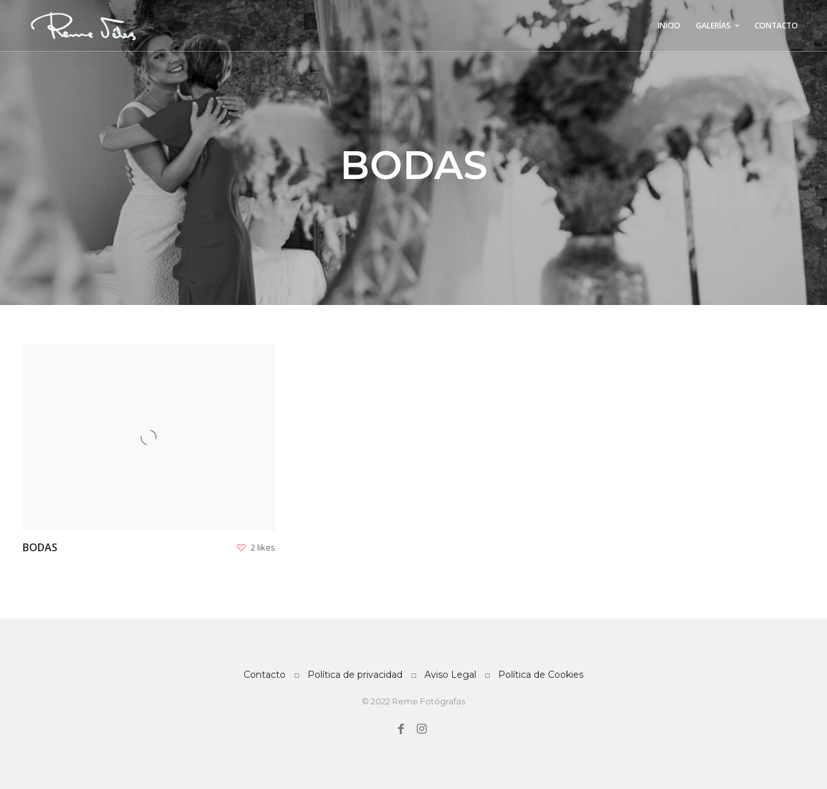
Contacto (265, 674)
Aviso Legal (450, 674)
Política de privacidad (355, 674)
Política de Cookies (540, 674)
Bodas (40, 547)
